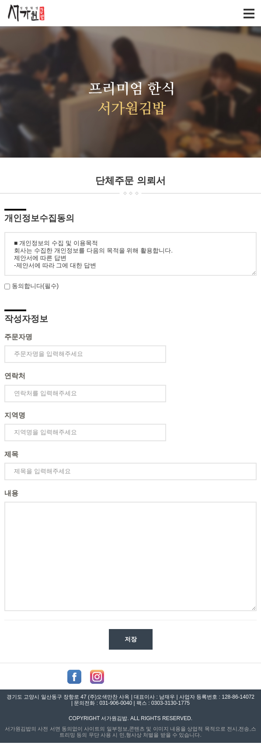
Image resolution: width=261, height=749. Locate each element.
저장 (131, 639)
